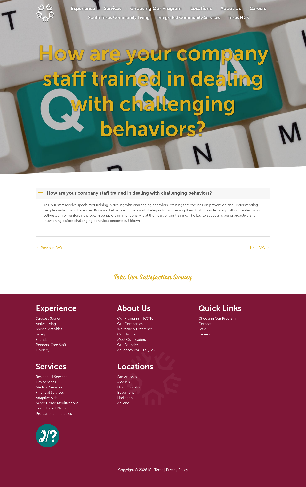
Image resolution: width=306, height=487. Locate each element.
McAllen (123, 382)
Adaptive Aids (46, 398)
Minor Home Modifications (57, 403)
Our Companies (130, 324)
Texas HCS (246, 17)
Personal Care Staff (51, 345)
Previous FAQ (49, 248)
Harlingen (125, 398)
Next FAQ (260, 248)
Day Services (46, 382)
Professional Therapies (54, 414)
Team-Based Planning (53, 408)
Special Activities (49, 329)
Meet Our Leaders (131, 340)
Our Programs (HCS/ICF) (136, 319)
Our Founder (127, 345)
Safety (41, 334)
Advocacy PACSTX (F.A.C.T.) (139, 350)
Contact (204, 324)
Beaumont (125, 393)
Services (121, 8)
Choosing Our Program (163, 8)
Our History (126, 334)
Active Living (46, 324)
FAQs (202, 329)
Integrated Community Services (195, 17)
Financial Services (50, 393)
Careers (262, 8)
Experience (93, 8)
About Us (236, 8)
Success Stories (48, 319)
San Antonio (127, 377)
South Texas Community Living (125, 17)
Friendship (44, 340)
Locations (207, 8)
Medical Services (49, 387)
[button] (153, 193)
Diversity (42, 350)
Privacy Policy (177, 470)
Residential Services (51, 377)
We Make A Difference (135, 329)
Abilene (123, 403)
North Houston (129, 387)
